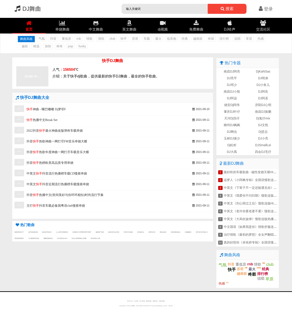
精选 (36, 46)
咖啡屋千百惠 (100, 232)
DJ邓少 (232, 85)
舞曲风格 (148, 301)
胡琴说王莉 (152, 232)
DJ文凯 (263, 125)
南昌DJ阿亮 (232, 71)
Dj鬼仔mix (263, 118)
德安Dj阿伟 (232, 105)
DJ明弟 (263, 78)
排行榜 (224, 38)
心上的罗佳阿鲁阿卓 (62, 232)
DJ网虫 (232, 131)
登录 (266, 8)
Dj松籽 (231, 145)
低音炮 (171, 38)
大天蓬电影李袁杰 (33, 238)
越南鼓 (198, 38)
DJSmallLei (263, 145)
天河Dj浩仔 (232, 118)
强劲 (101, 38)
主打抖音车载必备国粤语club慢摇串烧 (56, 205)
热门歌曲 (142, 301)
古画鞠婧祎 (188, 232)
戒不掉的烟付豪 (33, 232)
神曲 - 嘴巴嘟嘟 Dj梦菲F (46, 109)
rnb (79, 38)
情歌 (89, 38)
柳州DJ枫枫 (232, 125)
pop (70, 46)
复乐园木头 (140, 232)
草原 (249, 38)
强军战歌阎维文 (19, 238)
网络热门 (155, 301)
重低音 (66, 38)
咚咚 (59, 46)
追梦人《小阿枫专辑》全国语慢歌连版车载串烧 (256, 180)
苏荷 (135, 38)
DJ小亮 (263, 138)
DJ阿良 (263, 91)
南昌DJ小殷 (232, 91)
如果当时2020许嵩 (113, 232)
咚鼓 (211, 38)
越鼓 (25, 46)
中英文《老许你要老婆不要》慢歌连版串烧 (253, 211)
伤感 (260, 38)
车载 (147, 38)
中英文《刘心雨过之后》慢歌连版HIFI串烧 (253, 203)
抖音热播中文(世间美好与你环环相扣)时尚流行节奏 (65, 195)
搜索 (227, 8)
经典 (185, 38)
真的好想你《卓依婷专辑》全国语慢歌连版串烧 (256, 242)
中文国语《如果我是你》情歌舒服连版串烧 (253, 227)
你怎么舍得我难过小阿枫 (79, 238)
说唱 (237, 38)
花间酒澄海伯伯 (175, 232)
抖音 (53, 38)
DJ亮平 (232, 78)
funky (82, 46)
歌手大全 (130, 301)
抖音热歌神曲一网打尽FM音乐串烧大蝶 (57, 141)
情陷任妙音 (163, 232)
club (112, 38)
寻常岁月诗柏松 (128, 232)
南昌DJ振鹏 (263, 111)
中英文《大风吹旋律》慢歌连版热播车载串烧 (255, 219)
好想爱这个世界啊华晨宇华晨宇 (81, 232)
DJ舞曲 (26, 8)
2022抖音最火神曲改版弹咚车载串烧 (55, 130)
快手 (123, 38)
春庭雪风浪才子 (19, 232)
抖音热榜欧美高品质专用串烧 (50, 162)
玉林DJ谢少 (232, 138)
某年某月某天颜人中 (202, 232)
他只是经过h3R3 (62, 238)
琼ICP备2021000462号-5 (144, 305)
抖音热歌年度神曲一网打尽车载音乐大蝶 (58, 152)
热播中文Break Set (42, 120)
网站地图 (162, 301)
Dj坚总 (263, 131)
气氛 (42, 38)
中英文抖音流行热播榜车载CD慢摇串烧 (57, 173)
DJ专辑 (136, 301)
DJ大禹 (232, 152)
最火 (158, 38)
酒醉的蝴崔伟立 (48, 238)
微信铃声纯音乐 (47, 232)
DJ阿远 (232, 98)
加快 (48, 46)
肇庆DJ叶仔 (232, 111)
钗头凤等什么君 (95, 238)
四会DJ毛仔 (263, 152)
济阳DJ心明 (263, 105)
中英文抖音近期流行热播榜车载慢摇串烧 (58, 184)
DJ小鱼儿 (263, 85)
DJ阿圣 (263, 98)
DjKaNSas (263, 71)
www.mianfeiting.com (158, 305)
